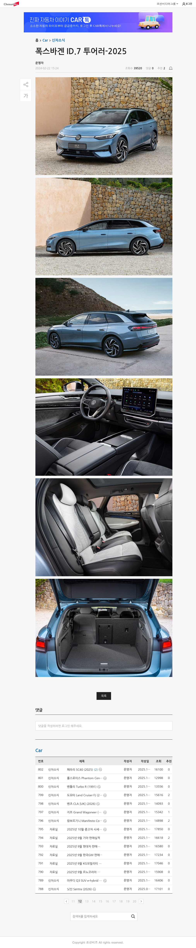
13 (86, 901)
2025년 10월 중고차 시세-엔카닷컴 (85, 829)
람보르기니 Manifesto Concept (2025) (85, 820)
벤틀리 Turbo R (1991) (81, 786)
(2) (96, 769)
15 (100, 901)
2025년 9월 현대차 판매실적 (85, 846)
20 (134, 901)
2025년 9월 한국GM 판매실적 (85, 855)
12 (80, 901)
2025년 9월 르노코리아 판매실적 (85, 872)
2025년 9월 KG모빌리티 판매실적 (85, 863)
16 (107, 901)
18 (120, 901)
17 (114, 901)
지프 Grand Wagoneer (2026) (85, 812)
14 (93, 901)
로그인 (187, 4)
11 (73, 901)
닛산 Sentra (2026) (79, 889)
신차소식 (58, 40)
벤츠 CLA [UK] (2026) (81, 803)
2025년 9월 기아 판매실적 (83, 837)
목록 (103, 695)
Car (47, 40)
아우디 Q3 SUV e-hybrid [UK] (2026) (85, 880)
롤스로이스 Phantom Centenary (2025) (85, 778)
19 (127, 901)
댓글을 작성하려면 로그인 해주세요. (60, 725)
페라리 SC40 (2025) (80, 769)
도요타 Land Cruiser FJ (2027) (85, 795)
